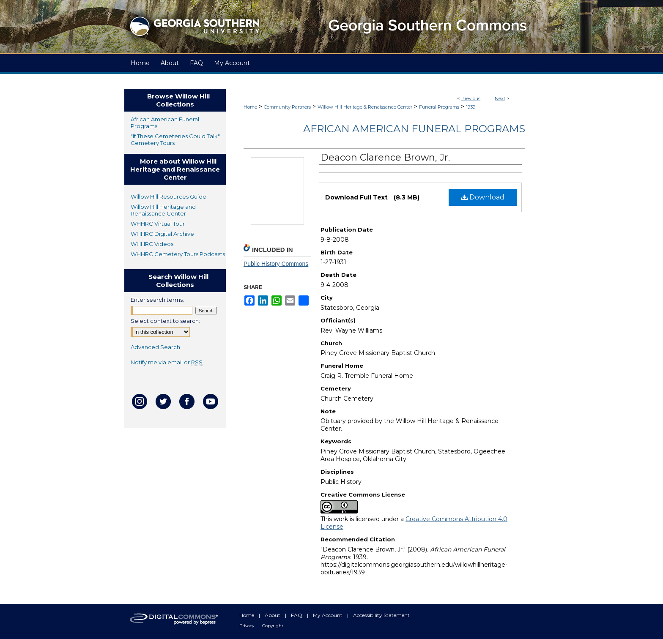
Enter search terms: (157, 299)
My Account (328, 615)
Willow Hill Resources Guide (168, 196)
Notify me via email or (167, 362)
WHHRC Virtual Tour (158, 223)
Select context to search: (165, 320)
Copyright (272, 625)
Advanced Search (155, 347)
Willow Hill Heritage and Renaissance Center (163, 210)
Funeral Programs (439, 107)
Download (482, 197)
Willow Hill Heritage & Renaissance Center (365, 107)
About (273, 615)
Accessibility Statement (381, 615)
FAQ (297, 615)
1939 (470, 107)
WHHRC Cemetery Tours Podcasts (178, 254)
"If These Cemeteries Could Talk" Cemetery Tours (175, 139)
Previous (470, 98)
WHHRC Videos (152, 243)
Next (500, 98)
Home (250, 107)
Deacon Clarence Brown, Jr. (385, 157)
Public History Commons (276, 263)
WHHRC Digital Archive (162, 233)
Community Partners (287, 107)
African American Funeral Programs (414, 129)
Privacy (247, 625)
